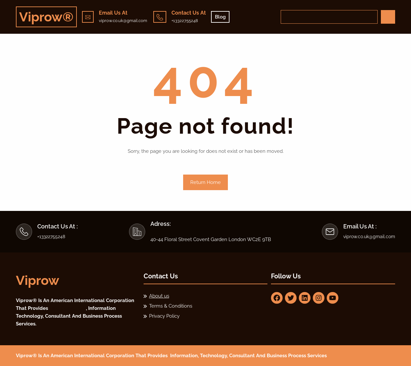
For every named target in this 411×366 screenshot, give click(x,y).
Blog (220, 17)
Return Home (205, 182)
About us (159, 296)
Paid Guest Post (67, 308)
